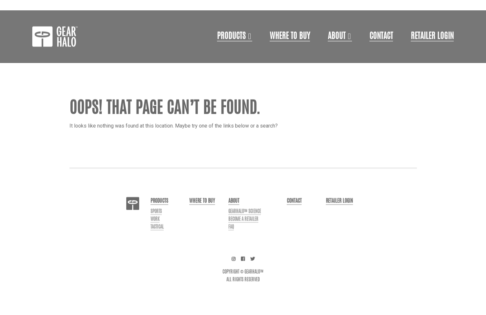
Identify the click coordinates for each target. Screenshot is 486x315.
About (337, 45)
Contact (381, 45)
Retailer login (432, 45)
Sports (156, 220)
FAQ (231, 235)
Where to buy (202, 209)
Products (231, 45)
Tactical (157, 235)
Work (155, 228)
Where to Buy (290, 45)
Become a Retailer (243, 228)
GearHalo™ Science (244, 220)
